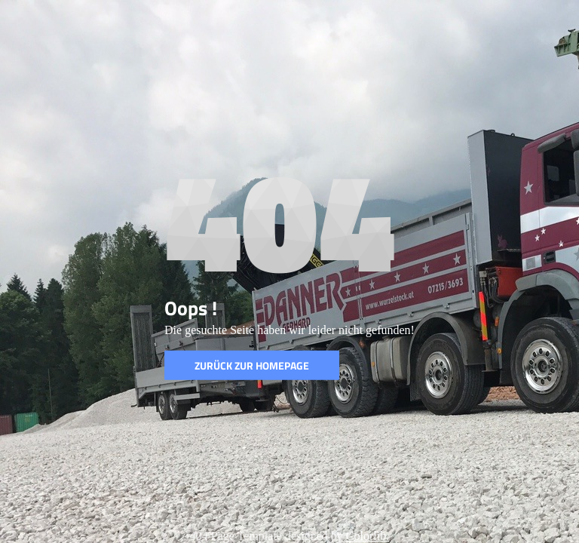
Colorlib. (367, 535)
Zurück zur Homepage (252, 365)
